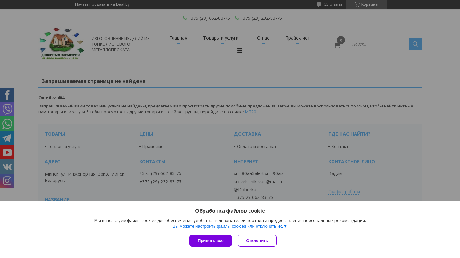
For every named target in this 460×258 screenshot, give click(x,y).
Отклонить (258, 240)
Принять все (211, 240)
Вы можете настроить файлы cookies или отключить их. (227, 226)
